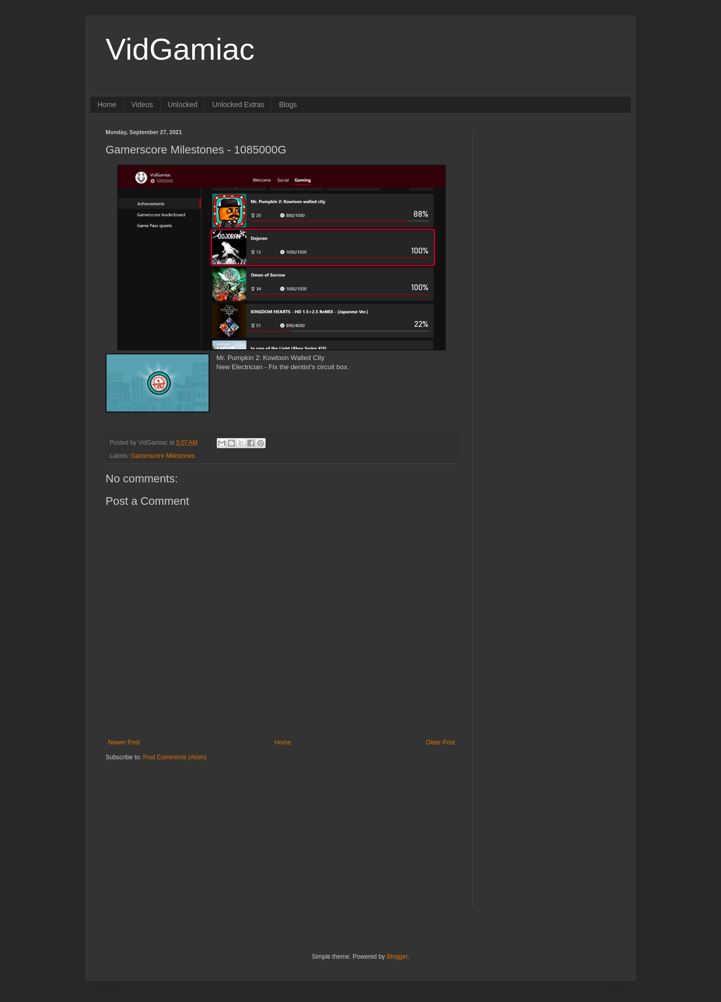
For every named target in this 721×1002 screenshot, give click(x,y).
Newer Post (124, 742)
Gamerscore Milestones (163, 455)
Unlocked (182, 104)
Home (106, 104)
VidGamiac (180, 49)
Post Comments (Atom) (175, 757)
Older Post (440, 742)
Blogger (397, 956)
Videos (142, 104)
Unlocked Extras (238, 104)
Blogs (288, 104)
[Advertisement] (169, 825)
